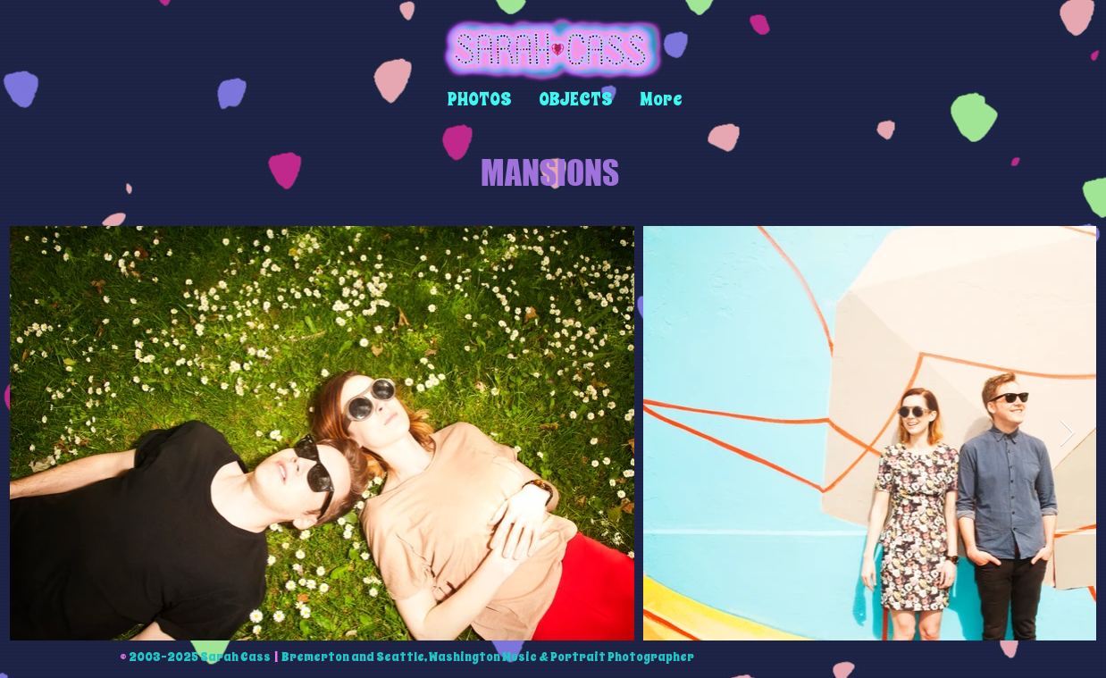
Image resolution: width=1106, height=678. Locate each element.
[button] (479, 99)
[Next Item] (1067, 433)
